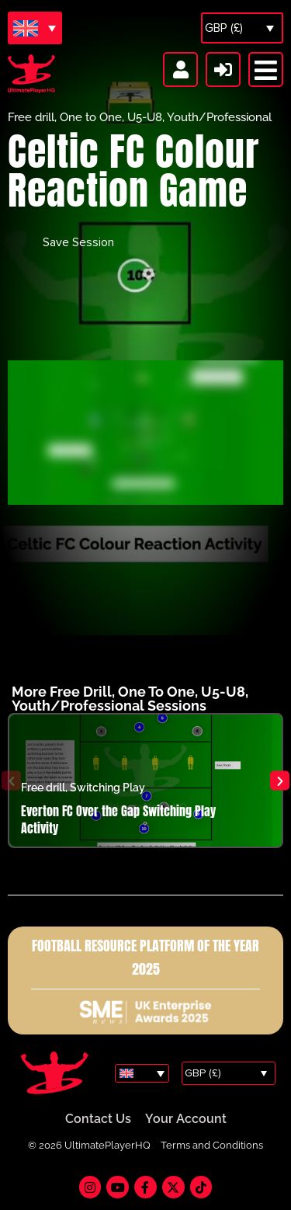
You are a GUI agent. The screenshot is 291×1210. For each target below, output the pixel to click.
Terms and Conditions (212, 1145)
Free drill (31, 117)
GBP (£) (224, 28)
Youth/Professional (219, 117)
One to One (91, 117)
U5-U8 (144, 117)
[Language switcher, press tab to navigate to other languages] (35, 28)
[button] (11, 781)
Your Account (186, 1118)
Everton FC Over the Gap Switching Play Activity (118, 819)
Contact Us (98, 1118)
